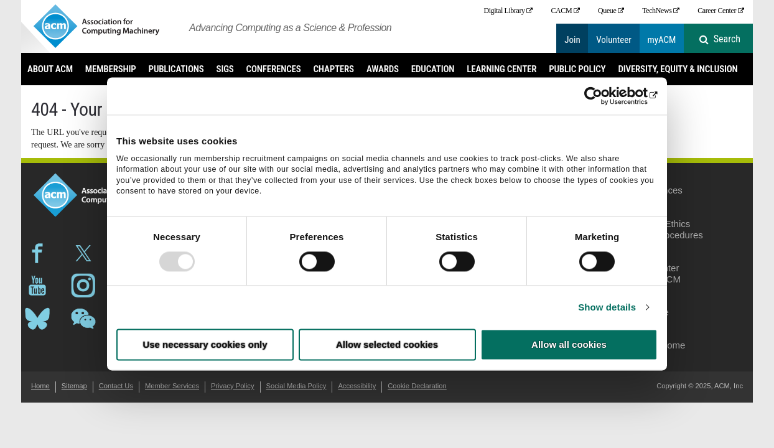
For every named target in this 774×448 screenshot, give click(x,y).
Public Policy (577, 69)
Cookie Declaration (417, 386)
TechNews (656, 10)
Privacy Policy (232, 386)
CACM (561, 10)
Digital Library (504, 10)
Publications (176, 69)
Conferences (273, 69)
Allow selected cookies (387, 345)
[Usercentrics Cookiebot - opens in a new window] (603, 95)
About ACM (50, 69)
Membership (110, 69)
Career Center (716, 10)
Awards (382, 69)
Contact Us (116, 386)
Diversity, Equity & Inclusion (677, 69)
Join (572, 39)
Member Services (172, 386)
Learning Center (501, 69)
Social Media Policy (296, 386)
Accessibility (357, 386)
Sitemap (74, 386)
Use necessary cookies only (204, 345)
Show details (607, 307)
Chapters (334, 69)
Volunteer (614, 39)
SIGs (225, 69)
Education (432, 69)
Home (40, 386)
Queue (607, 10)
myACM (661, 39)
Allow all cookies (569, 345)
